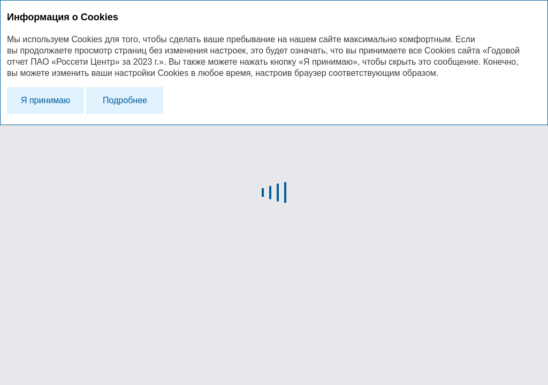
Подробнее (125, 100)
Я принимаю (45, 100)
